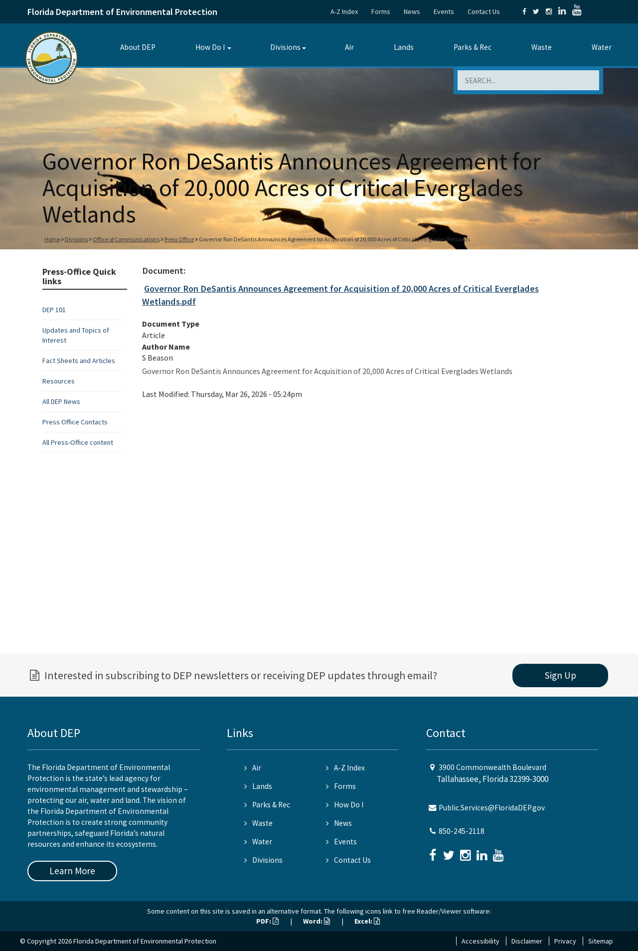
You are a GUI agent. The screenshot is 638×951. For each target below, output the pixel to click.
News (412, 11)
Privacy (565, 941)
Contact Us (484, 11)
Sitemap (600, 941)
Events (444, 11)
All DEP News (61, 401)
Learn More (72, 871)
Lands (404, 47)
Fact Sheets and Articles (78, 360)
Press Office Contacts (75, 421)
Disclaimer (526, 941)
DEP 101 (54, 309)
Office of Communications (126, 239)
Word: (316, 921)
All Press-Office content (77, 442)
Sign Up (560, 675)
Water (602, 47)
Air (349, 47)
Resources (58, 381)
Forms (380, 11)
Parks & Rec (472, 47)
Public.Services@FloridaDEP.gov (492, 807)
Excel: (367, 921)
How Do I (210, 47)
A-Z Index (344, 11)
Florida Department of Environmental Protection (122, 11)
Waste (541, 47)
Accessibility (480, 941)
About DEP (138, 47)
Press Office (179, 239)
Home (52, 239)
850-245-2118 (461, 831)
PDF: (267, 921)
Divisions (285, 47)
